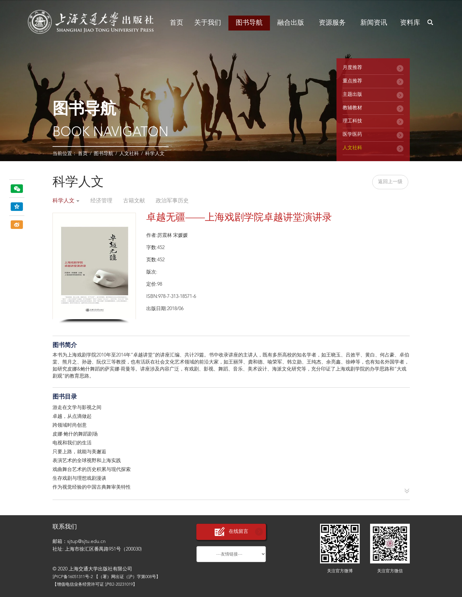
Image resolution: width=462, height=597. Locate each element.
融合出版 (290, 23)
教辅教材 (352, 108)
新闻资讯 (373, 23)
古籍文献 (134, 201)
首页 (176, 23)
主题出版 (352, 94)
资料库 (410, 23)
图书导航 (249, 23)
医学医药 (352, 134)
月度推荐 (352, 67)
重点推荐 (352, 81)
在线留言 (231, 532)
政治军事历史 (172, 201)
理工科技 (352, 121)
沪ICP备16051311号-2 (73, 577)
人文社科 (129, 153)
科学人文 (155, 153)
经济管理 (101, 201)
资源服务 (332, 23)
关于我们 (207, 23)
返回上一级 (390, 181)
